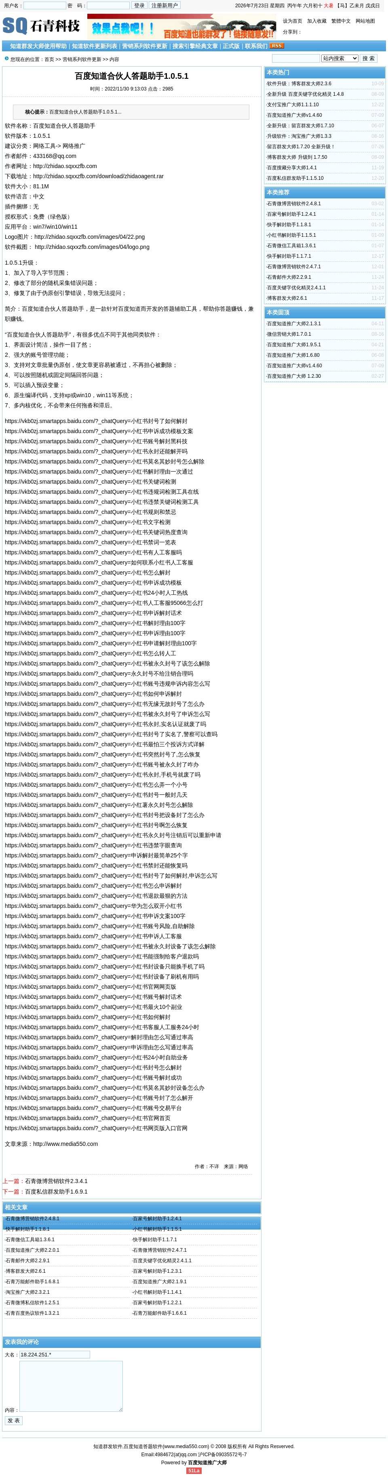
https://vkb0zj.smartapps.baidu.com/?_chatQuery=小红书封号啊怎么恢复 (96, 825)
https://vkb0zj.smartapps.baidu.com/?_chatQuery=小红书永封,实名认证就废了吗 (105, 724)
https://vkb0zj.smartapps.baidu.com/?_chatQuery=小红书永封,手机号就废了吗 (102, 774)
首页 (49, 59)
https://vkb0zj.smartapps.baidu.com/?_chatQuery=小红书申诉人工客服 (93, 936)
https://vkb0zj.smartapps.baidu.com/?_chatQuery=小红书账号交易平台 (93, 1108)
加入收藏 (317, 21)
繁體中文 (341, 21)
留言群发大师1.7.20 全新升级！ (301, 146)
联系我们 (256, 46)
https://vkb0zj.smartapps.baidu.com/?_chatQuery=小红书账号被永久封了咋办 (102, 764)
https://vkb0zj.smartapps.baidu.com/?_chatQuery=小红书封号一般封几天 (96, 795)
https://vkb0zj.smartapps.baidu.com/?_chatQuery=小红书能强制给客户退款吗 (102, 956)
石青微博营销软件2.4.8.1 (32, 1218)
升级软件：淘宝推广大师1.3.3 (299, 136)
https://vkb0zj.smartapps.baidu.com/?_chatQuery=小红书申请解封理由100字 (101, 643)
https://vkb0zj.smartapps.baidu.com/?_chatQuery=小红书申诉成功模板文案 (99, 431)
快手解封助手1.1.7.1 (155, 1239)
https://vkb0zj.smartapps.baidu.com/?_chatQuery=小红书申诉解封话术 (93, 613)
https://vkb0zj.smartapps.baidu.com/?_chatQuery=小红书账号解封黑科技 (96, 441)
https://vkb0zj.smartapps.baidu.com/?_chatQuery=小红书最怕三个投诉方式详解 (105, 744)
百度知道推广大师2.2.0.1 (32, 1250)
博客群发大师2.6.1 (26, 1271)
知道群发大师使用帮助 (38, 46)
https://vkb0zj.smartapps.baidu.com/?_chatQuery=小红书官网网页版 (90, 986)
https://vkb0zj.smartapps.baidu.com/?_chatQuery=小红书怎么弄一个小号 (96, 784)
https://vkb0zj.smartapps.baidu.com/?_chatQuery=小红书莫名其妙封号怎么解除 (105, 461)
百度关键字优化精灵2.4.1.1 (162, 1260)
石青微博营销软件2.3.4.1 (56, 1181)
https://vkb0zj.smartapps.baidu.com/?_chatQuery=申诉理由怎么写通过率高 (99, 1047)
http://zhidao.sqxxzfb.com (65, 166)
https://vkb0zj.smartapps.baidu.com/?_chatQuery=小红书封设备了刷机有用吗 (102, 976)
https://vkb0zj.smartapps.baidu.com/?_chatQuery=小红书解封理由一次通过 (99, 471)
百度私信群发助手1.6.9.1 (56, 1191)
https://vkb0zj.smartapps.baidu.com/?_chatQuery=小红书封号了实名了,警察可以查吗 (111, 734)
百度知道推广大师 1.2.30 (294, 376)
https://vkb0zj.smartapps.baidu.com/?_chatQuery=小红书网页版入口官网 (96, 1128)
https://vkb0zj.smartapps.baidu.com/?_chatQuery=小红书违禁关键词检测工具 (102, 502)
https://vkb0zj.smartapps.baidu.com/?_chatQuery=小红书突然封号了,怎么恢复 (102, 754)
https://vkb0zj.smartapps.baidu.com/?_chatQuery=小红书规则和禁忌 (90, 512)
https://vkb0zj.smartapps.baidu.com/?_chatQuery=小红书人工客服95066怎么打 (104, 603)
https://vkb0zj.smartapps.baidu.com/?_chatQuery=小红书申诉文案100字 (95, 916)
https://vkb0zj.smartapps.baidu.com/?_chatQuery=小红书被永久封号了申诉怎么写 (107, 714)
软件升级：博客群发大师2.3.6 (299, 83)
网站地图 (365, 21)
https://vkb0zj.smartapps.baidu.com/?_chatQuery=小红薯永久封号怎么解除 (99, 805)
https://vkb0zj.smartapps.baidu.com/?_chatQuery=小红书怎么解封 (88, 572)
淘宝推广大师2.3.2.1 (28, 1292)
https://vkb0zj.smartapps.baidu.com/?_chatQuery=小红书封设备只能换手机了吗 (105, 966)
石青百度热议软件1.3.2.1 (32, 1313)
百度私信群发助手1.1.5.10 (295, 178)
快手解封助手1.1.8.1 (28, 1229)
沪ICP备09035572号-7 (222, 1454)
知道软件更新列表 (94, 46)
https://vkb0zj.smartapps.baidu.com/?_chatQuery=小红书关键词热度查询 (96, 532)
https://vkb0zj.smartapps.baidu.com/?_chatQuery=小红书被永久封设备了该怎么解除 (110, 946)
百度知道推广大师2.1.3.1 (294, 323)
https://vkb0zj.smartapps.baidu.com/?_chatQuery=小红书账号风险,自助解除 (100, 926)
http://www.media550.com (65, 1144)
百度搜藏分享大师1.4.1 (292, 168)
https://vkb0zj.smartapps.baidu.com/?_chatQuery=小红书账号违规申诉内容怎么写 (107, 683)
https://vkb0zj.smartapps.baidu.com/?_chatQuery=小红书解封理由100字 (95, 623)
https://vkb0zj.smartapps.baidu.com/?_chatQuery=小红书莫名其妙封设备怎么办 (105, 1087)
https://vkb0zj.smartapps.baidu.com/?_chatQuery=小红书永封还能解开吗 (96, 451)
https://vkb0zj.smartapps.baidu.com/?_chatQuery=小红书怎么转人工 (90, 653)
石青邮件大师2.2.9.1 (28, 1260)
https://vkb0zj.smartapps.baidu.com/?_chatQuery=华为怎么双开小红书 (93, 906)
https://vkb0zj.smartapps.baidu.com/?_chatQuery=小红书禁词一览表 (90, 542)
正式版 (231, 46)
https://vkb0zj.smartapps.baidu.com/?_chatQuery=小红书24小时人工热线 (96, 593)
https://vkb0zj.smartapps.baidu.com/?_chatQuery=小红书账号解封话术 (93, 997)
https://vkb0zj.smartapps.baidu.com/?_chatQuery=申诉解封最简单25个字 (96, 855)
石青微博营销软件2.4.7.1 (160, 1250)
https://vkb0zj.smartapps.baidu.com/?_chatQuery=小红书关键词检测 (90, 481)
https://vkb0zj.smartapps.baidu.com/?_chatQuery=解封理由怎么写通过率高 (99, 1037)
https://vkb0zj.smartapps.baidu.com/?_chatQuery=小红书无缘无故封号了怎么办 (105, 704)
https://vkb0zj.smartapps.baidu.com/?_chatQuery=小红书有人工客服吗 (93, 552)
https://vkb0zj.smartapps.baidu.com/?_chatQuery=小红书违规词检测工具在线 (102, 491)
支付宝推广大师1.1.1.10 (292, 104)
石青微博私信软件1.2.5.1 (32, 1302)
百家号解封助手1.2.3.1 (157, 1271)
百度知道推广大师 (207, 1462)
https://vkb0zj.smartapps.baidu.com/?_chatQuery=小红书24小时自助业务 (96, 1057)
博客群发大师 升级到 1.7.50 (297, 157)
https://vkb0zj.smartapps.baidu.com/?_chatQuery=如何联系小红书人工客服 (99, 562)
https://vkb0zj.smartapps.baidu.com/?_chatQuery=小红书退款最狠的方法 (96, 896)
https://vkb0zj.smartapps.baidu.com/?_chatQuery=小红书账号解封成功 (93, 1077)
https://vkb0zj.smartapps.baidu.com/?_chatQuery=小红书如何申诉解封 (93, 694)
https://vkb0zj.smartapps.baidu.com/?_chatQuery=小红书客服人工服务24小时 (102, 1027)
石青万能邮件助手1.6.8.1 (32, 1281)
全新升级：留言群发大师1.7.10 (300, 125)
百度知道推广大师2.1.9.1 (160, 1281)
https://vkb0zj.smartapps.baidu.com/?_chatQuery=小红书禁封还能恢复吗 (96, 865)
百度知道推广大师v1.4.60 (294, 115)
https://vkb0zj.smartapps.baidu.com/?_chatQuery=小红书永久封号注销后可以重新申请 (113, 835)
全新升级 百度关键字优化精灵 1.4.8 (305, 94)
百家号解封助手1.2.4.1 (157, 1218)
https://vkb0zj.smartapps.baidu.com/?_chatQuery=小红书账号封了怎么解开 (99, 1098)
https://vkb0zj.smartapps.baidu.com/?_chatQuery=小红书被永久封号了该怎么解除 (107, 663)
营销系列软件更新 (144, 46)
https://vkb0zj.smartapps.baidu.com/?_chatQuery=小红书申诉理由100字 (95, 633)
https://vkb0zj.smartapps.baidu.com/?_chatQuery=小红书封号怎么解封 (93, 1067)
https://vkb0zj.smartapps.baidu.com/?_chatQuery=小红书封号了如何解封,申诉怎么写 (111, 875)
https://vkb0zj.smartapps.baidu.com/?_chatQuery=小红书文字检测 (88, 522)
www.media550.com (185, 1446)
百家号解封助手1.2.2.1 (157, 1302)
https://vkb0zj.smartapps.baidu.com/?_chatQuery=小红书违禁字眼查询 (93, 845)
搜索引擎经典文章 (195, 46)
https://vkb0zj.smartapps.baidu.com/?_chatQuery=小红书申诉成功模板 (93, 582)
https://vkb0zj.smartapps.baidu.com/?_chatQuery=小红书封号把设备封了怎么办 (105, 815)
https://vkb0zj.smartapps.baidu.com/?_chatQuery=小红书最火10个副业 (93, 1007)
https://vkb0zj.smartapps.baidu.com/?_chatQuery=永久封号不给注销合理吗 (99, 673)
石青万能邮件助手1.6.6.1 (160, 1313)
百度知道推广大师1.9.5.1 (294, 344)
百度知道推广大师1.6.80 (293, 355)
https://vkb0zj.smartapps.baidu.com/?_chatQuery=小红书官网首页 (88, 1118)
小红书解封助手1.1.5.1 (157, 1229)
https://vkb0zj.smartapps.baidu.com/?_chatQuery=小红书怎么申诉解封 (93, 885)
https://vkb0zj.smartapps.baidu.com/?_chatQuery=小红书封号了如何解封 (96, 421)
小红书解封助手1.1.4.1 (157, 1292)
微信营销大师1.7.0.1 (289, 334)
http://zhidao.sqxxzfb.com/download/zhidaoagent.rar (98, 176)
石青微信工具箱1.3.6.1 (30, 1239)
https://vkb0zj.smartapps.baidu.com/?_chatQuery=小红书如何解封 (88, 1017)
